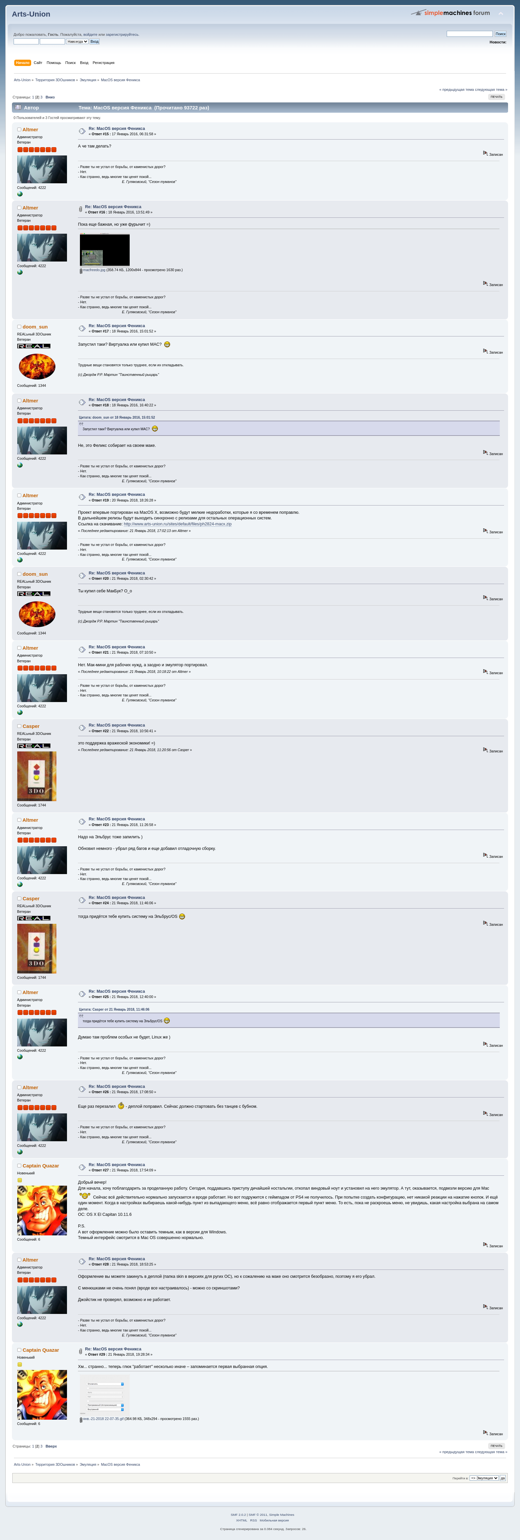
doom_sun (35, 326)
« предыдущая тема (456, 89)
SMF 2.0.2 (238, 1514)
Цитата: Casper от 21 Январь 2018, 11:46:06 (114, 1009)
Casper (31, 726)
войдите (90, 34)
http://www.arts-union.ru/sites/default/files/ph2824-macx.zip (177, 524)
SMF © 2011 (258, 1514)
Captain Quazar (41, 1165)
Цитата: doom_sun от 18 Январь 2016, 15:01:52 (117, 417)
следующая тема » (491, 89)
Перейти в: (461, 1478)
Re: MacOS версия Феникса (117, 128)
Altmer (30, 129)
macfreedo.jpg (92, 270)
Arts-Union (31, 14)
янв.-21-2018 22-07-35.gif (102, 1419)
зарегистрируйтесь (122, 34)
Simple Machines (281, 1514)
